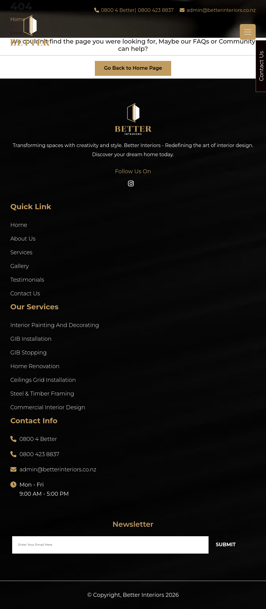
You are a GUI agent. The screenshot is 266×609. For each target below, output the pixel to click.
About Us (23, 238)
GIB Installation (31, 339)
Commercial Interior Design (47, 407)
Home (18, 225)
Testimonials (27, 279)
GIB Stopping (28, 352)
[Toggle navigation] (248, 32)
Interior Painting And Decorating (54, 325)
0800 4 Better (118, 10)
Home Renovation (35, 366)
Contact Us (25, 293)
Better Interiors (143, 595)
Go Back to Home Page (133, 68)
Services (21, 252)
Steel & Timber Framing (42, 393)
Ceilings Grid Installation (43, 380)
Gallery (19, 266)
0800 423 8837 (156, 10)
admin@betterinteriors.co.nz (221, 10)
